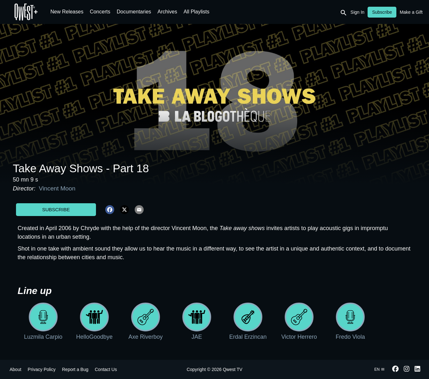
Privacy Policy (42, 369)
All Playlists (197, 11)
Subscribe (56, 209)
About (15, 369)
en (379, 369)
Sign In (358, 12)
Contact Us (106, 369)
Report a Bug (75, 369)
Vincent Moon (56, 188)
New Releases (67, 11)
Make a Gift (411, 12)
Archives (167, 11)
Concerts (100, 11)
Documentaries (134, 11)
